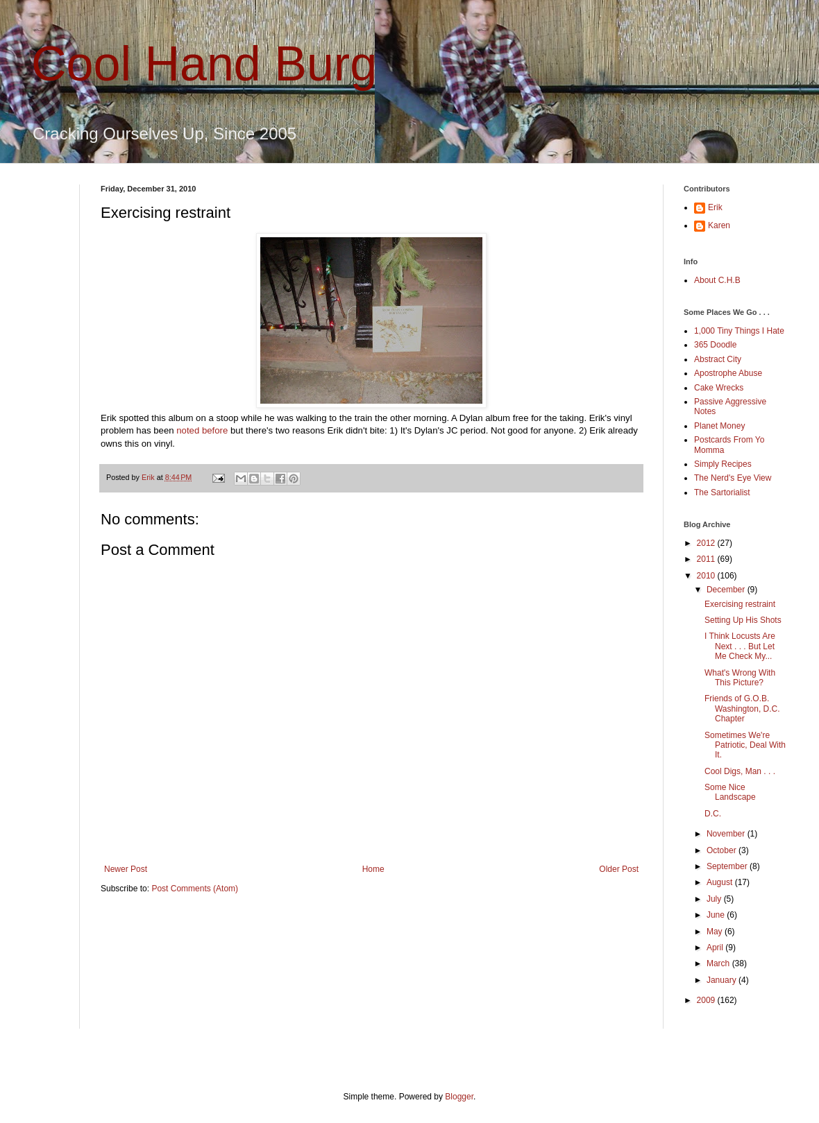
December (727, 589)
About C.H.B (717, 280)
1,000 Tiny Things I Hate (739, 331)
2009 (707, 1000)
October (722, 850)
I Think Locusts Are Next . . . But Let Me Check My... (739, 646)
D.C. (712, 813)
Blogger (459, 1096)
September (728, 866)
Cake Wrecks (718, 388)
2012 (707, 543)
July (715, 899)
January (722, 980)
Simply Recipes (723, 464)
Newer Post (125, 869)
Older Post (619, 869)
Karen (719, 225)
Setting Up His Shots (743, 620)
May (716, 931)
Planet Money (719, 426)
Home (373, 869)
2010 (707, 576)
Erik (715, 207)
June (717, 915)
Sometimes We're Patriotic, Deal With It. (745, 745)
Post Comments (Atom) (194, 888)
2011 (707, 559)
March (719, 963)
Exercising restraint (739, 604)
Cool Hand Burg (204, 64)
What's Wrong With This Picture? (739, 677)
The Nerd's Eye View (732, 478)
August (721, 882)
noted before (202, 430)
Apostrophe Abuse (728, 373)
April (716, 947)
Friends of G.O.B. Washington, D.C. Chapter (742, 708)
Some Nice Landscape (730, 792)
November (727, 834)
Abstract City (717, 359)
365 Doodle (715, 345)
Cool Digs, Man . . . (739, 771)
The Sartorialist (722, 492)
